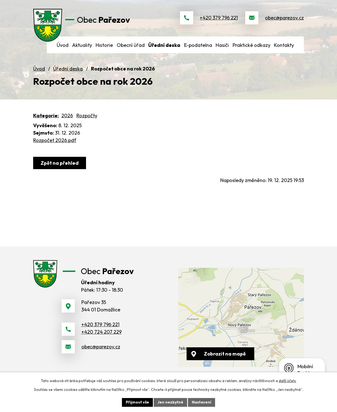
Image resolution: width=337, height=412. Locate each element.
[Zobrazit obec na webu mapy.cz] (241, 317)
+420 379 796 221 (219, 18)
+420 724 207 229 (101, 332)
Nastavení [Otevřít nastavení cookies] (201, 402)
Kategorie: (46, 115)
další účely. (287, 380)
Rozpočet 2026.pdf (54, 140)
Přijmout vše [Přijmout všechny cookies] (137, 402)
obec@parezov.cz (284, 18)
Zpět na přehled (60, 163)
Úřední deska (68, 69)
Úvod (39, 69)
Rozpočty (86, 115)
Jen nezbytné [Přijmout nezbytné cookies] (170, 402)
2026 (67, 115)
